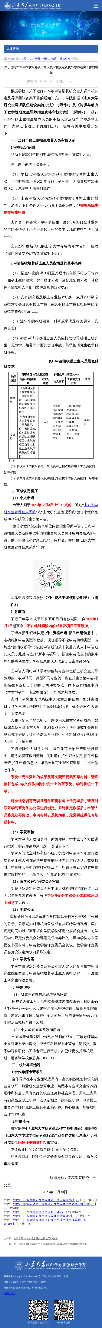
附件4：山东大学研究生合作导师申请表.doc (42, 1216)
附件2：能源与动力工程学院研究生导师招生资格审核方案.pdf (53, 1204)
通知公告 (65, 58)
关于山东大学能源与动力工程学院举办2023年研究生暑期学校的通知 (50, 1244)
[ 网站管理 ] (9, 1293)
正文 (76, 58)
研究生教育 (50, 58)
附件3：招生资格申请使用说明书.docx (38, 1212)
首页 (24, 58)
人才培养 (35, 58)
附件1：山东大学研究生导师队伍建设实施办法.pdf (46, 1200)
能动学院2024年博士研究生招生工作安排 (36, 1238)
